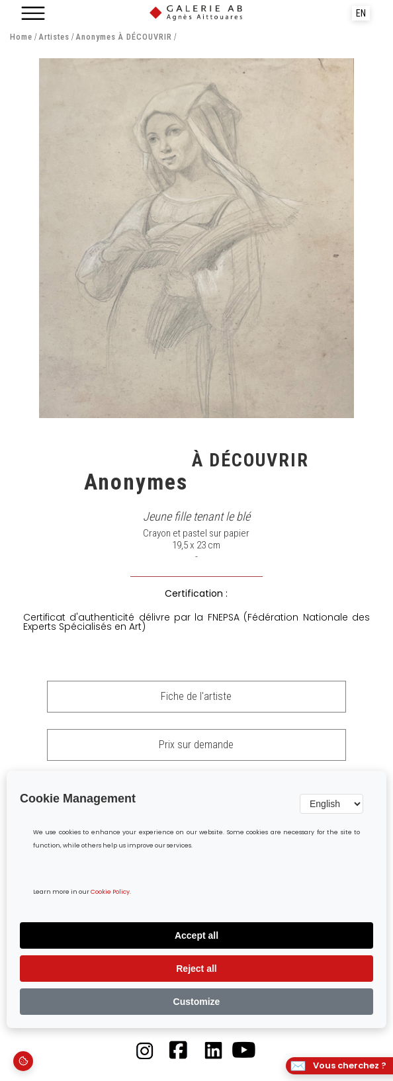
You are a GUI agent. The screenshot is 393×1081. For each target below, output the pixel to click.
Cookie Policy (110, 892)
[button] (33, 13)
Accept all (196, 935)
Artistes (53, 37)
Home (21, 37)
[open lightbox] (196, 238)
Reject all (196, 968)
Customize (196, 1001)
